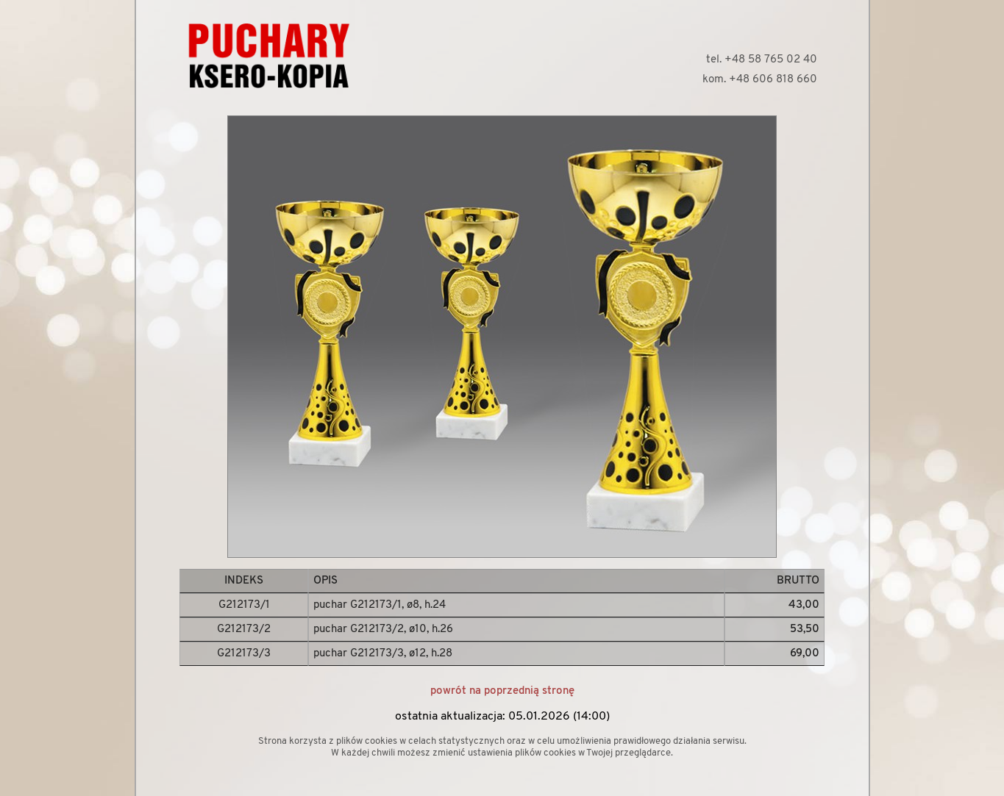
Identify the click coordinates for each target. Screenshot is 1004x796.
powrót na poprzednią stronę (502, 691)
